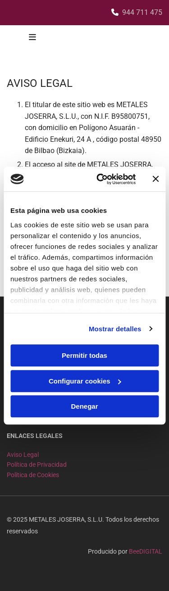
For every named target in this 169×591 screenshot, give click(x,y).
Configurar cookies (85, 381)
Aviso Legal (23, 454)
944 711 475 (142, 12)
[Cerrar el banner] (155, 179)
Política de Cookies (33, 474)
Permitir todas (84, 355)
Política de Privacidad (37, 464)
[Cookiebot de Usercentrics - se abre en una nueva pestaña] (101, 179)
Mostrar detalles (115, 329)
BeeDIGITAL (145, 551)
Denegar (84, 406)
